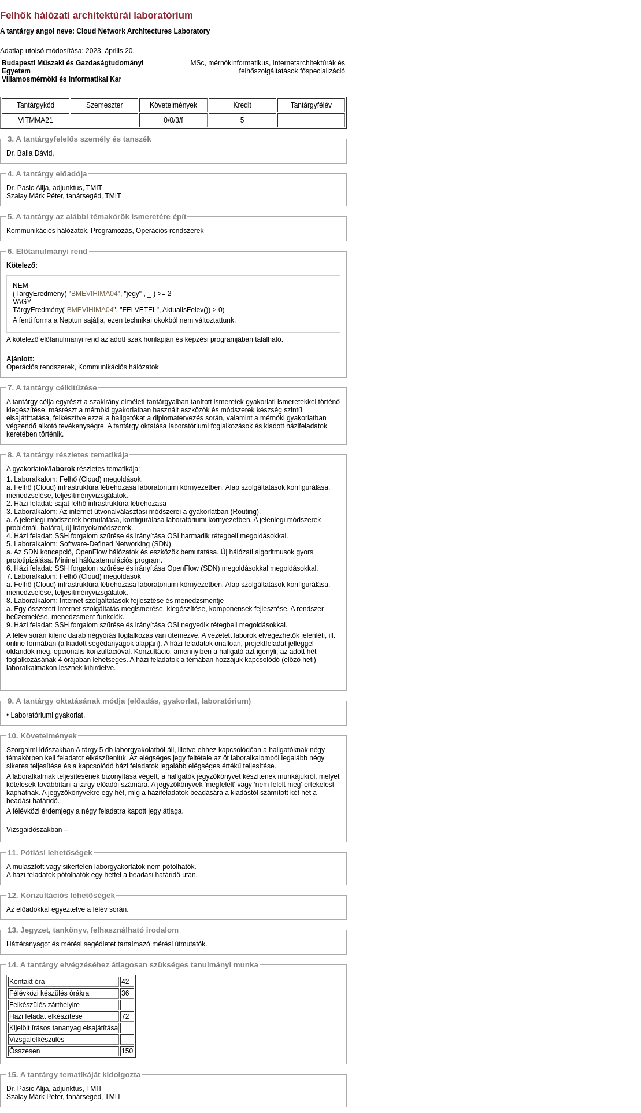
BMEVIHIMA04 (94, 294)
